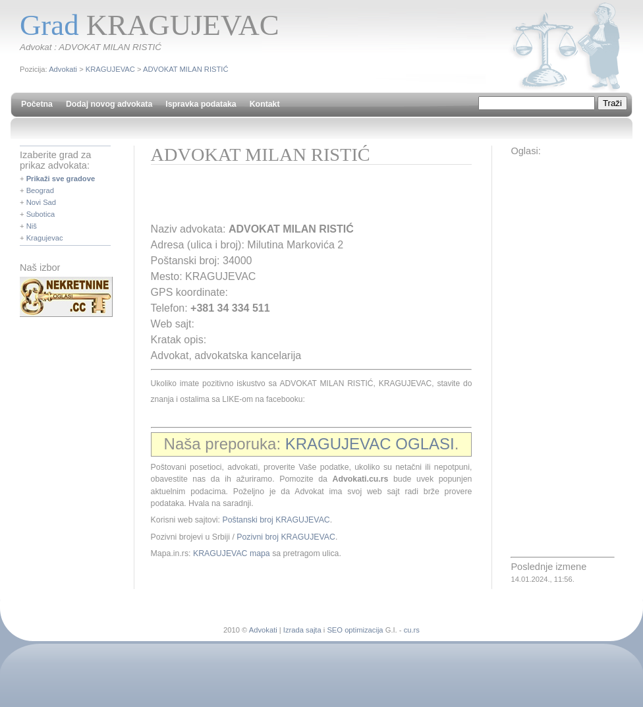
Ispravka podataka (200, 104)
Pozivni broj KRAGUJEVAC (286, 537)
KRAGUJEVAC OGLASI (370, 444)
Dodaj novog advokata (109, 104)
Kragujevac (44, 238)
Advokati (63, 69)
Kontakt (265, 104)
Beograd (40, 190)
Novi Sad (41, 202)
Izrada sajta (302, 630)
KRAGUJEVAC (110, 69)
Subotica (40, 214)
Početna (37, 104)
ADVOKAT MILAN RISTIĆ (186, 69)
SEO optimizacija (355, 630)
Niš (31, 226)
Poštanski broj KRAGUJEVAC (275, 519)
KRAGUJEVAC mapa (231, 553)
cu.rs (412, 630)
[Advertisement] (305, 197)
